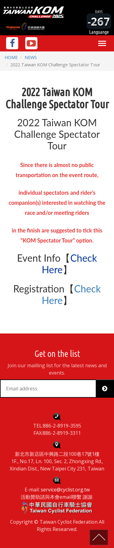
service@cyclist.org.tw (65, 489)
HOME (11, 57)
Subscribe (107, 388)
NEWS (31, 57)
